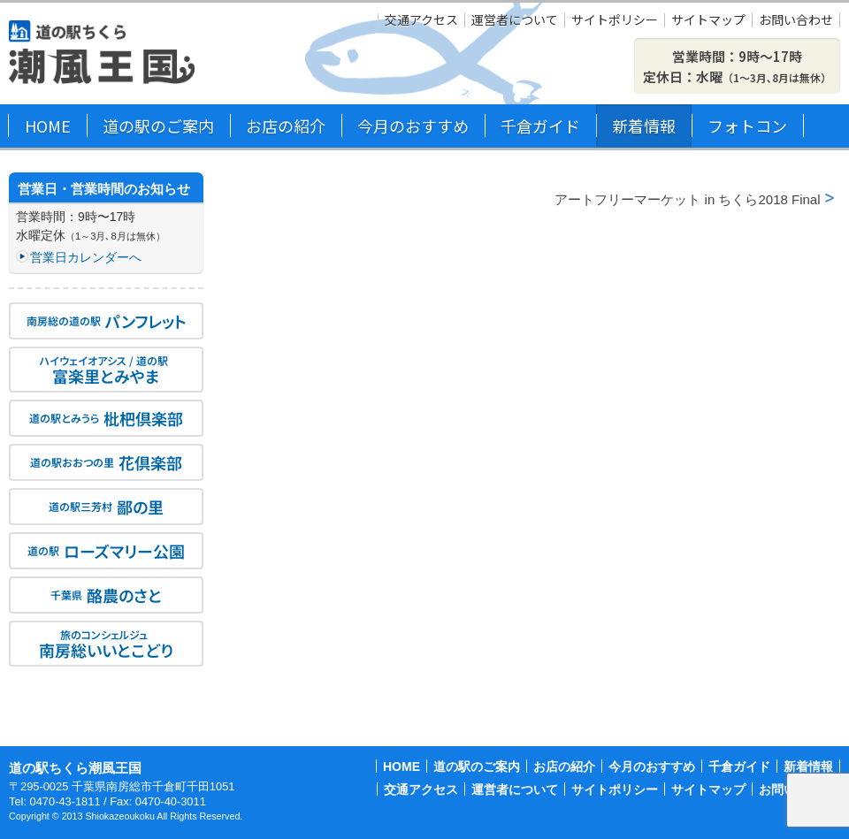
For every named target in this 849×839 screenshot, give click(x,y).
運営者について (514, 20)
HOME (48, 125)
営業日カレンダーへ (86, 257)
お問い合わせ (796, 20)
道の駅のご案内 (158, 125)
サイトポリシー (614, 20)
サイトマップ (708, 20)
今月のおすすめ (413, 125)
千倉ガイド (540, 125)
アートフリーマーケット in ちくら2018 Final (687, 199)
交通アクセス (421, 20)
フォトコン (747, 125)
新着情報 (644, 125)
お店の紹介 (285, 125)
